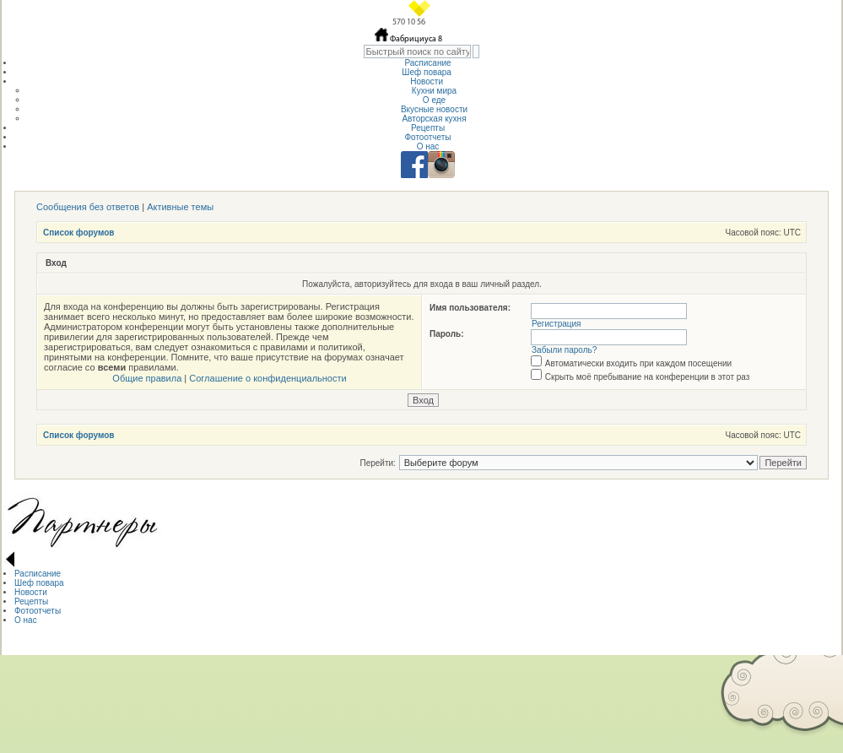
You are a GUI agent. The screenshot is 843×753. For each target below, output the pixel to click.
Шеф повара (427, 72)
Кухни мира (434, 90)
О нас (428, 146)
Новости (428, 81)
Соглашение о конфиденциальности (267, 378)
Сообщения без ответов (87, 207)
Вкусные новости (434, 109)
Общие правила (146, 378)
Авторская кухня (434, 118)
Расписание (427, 63)
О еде (434, 100)
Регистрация (556, 323)
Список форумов (79, 232)
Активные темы (180, 207)
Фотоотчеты (427, 137)
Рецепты (428, 128)
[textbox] (417, 51)
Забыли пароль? (564, 350)
